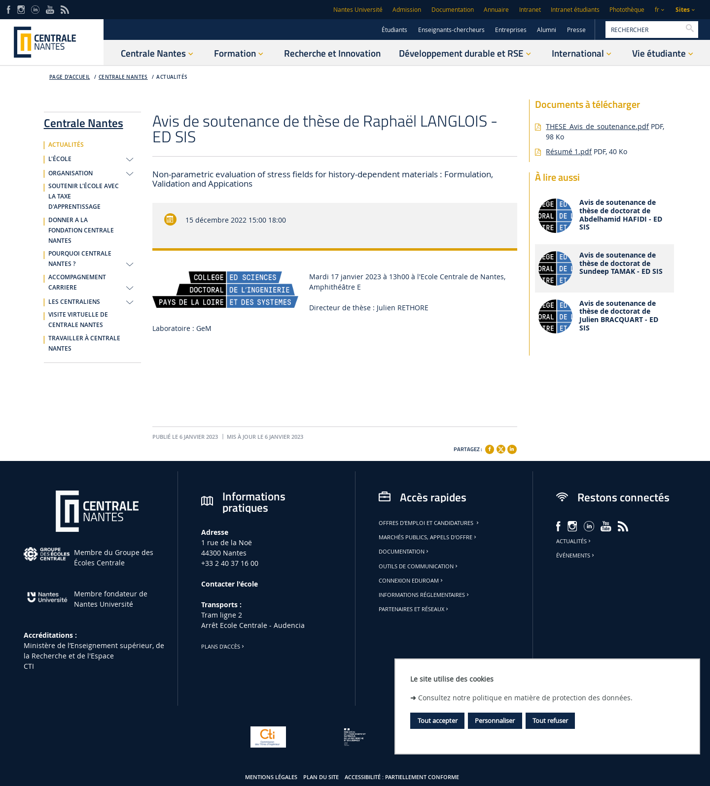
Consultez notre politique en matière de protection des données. (525, 697)
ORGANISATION (70, 173)
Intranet (530, 9)
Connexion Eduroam (411, 580)
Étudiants (394, 30)
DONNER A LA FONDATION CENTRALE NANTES (81, 230)
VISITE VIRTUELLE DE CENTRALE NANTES (78, 320)
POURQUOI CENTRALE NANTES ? (79, 259)
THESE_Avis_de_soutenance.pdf (597, 126)
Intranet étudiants (575, 9)
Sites (682, 9)
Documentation (452, 9)
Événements (576, 555)
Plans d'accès (223, 646)
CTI (29, 666)
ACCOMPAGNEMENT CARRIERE (77, 282)
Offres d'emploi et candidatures (429, 523)
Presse (576, 30)
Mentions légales (271, 777)
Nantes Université (358, 9)
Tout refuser (550, 720)
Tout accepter (438, 720)
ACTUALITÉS (171, 77)
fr (657, 9)
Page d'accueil (69, 77)
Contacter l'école (229, 584)
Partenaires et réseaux (414, 609)
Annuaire (496, 9)
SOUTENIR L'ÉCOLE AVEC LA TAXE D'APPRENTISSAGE (83, 196)
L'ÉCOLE (59, 159)
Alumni (546, 30)
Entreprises (511, 30)
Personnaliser (495, 720)
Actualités (574, 541)
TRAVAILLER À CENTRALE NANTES (84, 343)
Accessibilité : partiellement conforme (402, 777)
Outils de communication (419, 566)
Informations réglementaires (424, 594)
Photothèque (626, 9)
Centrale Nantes (123, 77)
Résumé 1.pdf (569, 151)
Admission (406, 9)
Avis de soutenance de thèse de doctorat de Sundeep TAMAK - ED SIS (621, 263)
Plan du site (321, 777)
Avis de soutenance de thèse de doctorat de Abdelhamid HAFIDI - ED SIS (620, 214)
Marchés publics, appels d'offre (428, 537)
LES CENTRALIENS (74, 302)
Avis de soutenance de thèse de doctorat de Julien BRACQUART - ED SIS (618, 315)
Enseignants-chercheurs (451, 30)
